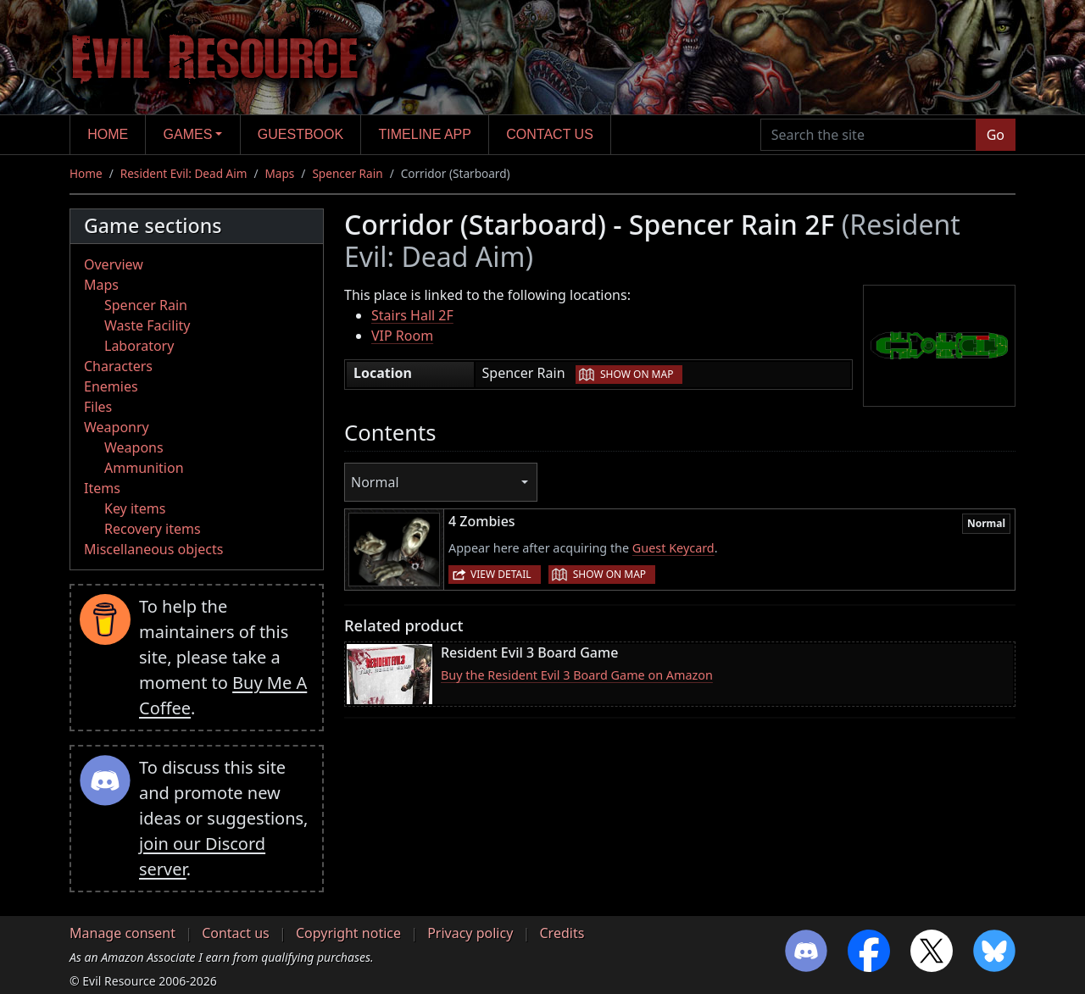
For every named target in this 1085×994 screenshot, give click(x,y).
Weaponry (116, 427)
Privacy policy (470, 933)
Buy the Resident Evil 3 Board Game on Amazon (577, 675)
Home (107, 134)
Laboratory (139, 345)
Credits (561, 933)
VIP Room (402, 335)
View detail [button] (500, 574)
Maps (280, 173)
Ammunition (144, 467)
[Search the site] (868, 135)
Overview (113, 264)
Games (188, 134)
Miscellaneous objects (153, 549)
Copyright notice (348, 933)
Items (102, 488)
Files (98, 406)
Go (995, 134)
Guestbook (300, 134)
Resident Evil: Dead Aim (184, 173)
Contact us (549, 134)
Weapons (134, 447)
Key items (134, 508)
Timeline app (425, 134)
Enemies (111, 386)
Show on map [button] (636, 374)
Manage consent (122, 933)
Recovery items (152, 528)
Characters (118, 366)
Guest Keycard (673, 548)
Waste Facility (147, 325)
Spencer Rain (347, 173)
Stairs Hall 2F (412, 315)
